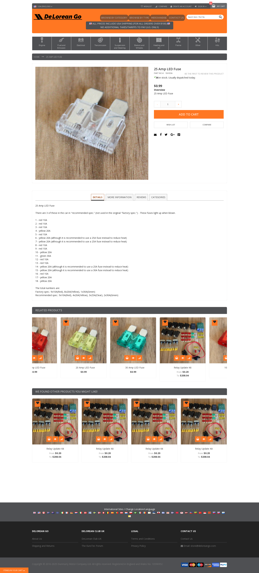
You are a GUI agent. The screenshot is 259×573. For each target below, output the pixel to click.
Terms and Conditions (143, 538)
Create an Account (182, 6)
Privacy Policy (138, 545)
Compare (162, 6)
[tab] (98, 197)
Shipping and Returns (43, 545)
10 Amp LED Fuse (56, 367)
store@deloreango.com (203, 545)
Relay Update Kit (204, 367)
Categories (158, 197)
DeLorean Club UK (91, 538)
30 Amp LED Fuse (156, 367)
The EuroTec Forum (92, 545)
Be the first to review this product (204, 73)
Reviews (141, 197)
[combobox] (205, 17)
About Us (37, 538)
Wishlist (148, 6)
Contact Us (187, 538)
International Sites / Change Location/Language (129, 512)
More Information (120, 197)
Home (37, 57)
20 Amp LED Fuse (106, 367)
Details (98, 197)
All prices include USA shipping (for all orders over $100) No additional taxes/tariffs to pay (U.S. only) (129, 25)
